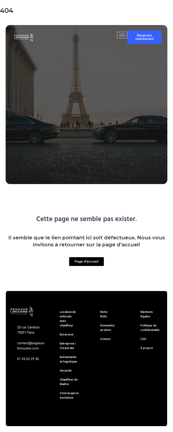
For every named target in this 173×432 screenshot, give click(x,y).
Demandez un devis (107, 328)
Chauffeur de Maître (69, 382)
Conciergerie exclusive (69, 395)
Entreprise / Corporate (68, 346)
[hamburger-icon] (122, 35)
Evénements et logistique (68, 359)
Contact (105, 339)
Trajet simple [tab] (48, 160)
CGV (143, 339)
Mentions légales (146, 314)
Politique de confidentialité (149, 328)
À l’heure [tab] (98, 160)
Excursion (66, 334)
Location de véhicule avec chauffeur (68, 318)
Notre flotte (104, 314)
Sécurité (66, 370)
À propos (146, 348)
